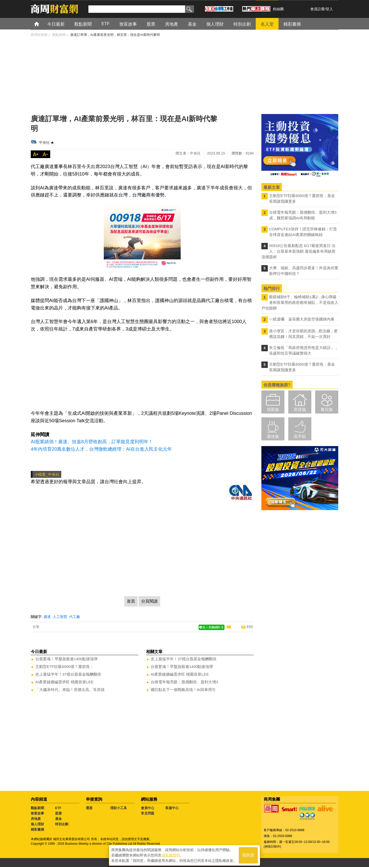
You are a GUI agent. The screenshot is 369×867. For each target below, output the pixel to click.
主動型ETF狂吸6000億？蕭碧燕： (64, 666)
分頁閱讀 (149, 601)
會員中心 (147, 808)
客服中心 (172, 808)
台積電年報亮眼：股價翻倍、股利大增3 (184, 682)
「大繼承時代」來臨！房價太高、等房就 (70, 689)
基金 (58, 819)
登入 (329, 9)
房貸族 (300, 409)
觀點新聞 (37, 808)
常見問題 (147, 813)
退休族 (273, 436)
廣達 (47, 617)
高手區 (300, 436)
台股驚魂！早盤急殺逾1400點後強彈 (66, 659)
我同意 (248, 854)
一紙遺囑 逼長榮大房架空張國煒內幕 (301, 319)
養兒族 (327, 409)
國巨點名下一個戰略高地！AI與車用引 (183, 689)
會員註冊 (317, 9)
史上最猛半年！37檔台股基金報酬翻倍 (68, 674)
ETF (58, 808)
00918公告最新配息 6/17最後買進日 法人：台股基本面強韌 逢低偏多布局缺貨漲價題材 (298, 251)
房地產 (36, 819)
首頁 (41, 23)
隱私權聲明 (171, 854)
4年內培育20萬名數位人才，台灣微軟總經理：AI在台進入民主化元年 (101, 449)
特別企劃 (61, 824)
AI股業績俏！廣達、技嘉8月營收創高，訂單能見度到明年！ (92, 441)
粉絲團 (278, 9)
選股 (89, 808)
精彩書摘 (37, 829)
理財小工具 (118, 808)
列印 (250, 627)
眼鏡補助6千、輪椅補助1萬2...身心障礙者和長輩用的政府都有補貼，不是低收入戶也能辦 (299, 302)
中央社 (44, 142)
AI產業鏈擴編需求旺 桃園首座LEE (64, 682)
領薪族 (273, 409)
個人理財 (37, 824)
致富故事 (37, 813)
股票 (58, 813)
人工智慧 (60, 617)
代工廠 (74, 617)
